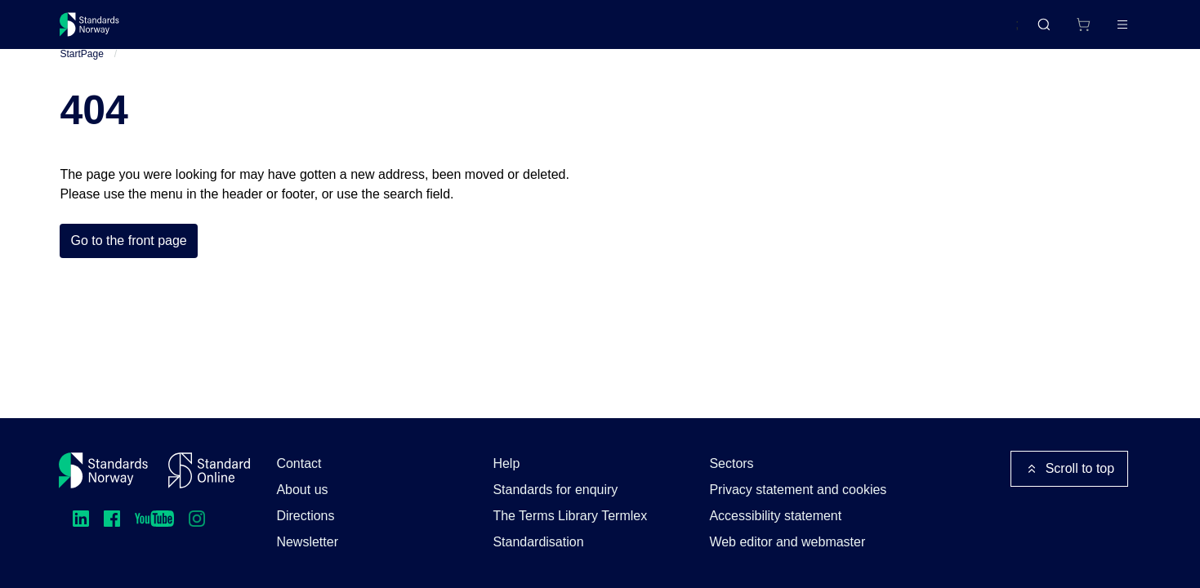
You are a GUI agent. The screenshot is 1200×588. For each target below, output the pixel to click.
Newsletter (307, 542)
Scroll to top (1069, 468)
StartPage (81, 72)
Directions (305, 516)
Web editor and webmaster (787, 542)
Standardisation (538, 542)
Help (506, 463)
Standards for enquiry (555, 490)
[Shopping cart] (1049, 31)
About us (302, 490)
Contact (298, 463)
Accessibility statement (775, 516)
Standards (202, 31)
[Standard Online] (209, 470)
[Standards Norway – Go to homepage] (101, 31)
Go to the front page (128, 260)
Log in (1108, 31)
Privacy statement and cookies (797, 490)
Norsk (986, 31)
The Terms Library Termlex (570, 516)
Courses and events (316, 31)
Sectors (731, 463)
